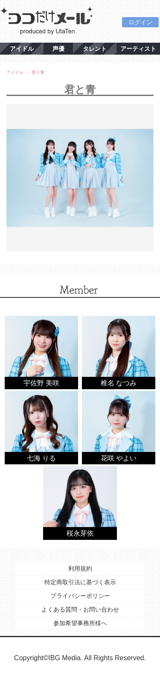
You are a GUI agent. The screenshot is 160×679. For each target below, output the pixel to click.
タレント (95, 48)
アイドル (22, 48)
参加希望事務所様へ (80, 623)
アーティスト (138, 48)
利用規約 (80, 568)
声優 (58, 48)
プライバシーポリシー (80, 595)
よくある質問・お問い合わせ (80, 609)
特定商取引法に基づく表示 (80, 582)
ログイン (140, 22)
